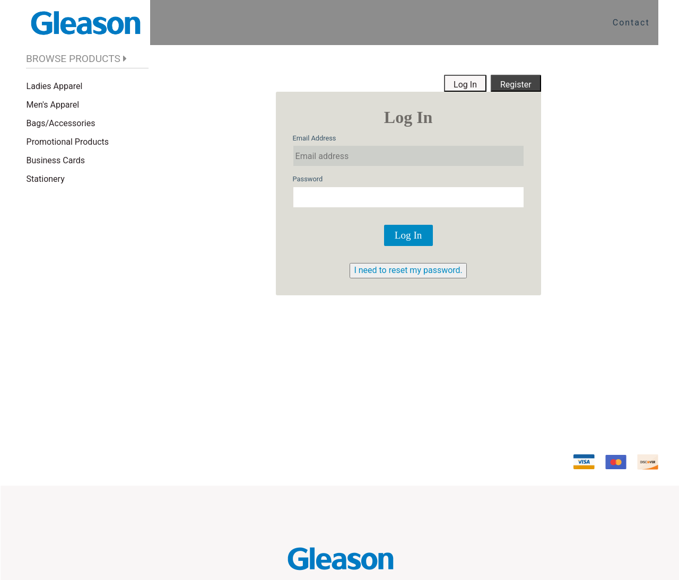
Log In (465, 85)
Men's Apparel (53, 105)
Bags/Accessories (61, 123)
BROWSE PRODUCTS (73, 58)
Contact (631, 22)
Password (308, 179)
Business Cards (56, 160)
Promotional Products (68, 142)
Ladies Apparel (55, 86)
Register (516, 85)
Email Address (314, 138)
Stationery (46, 179)
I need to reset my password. (408, 270)
